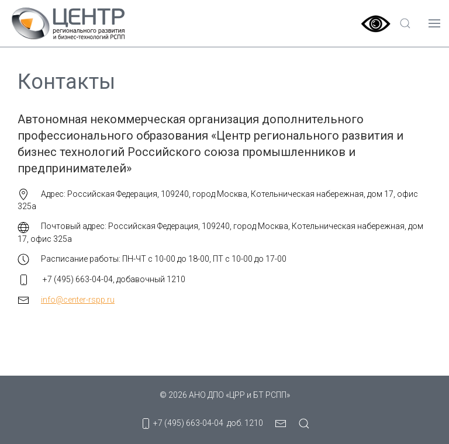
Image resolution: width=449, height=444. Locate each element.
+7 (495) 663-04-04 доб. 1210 (201, 423)
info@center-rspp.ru (78, 299)
